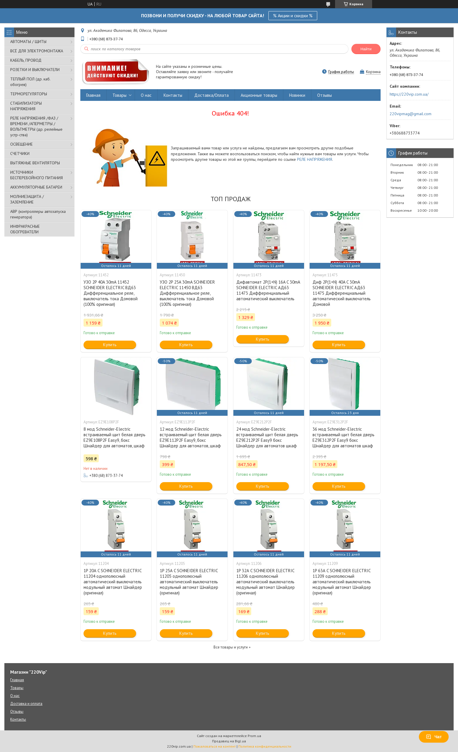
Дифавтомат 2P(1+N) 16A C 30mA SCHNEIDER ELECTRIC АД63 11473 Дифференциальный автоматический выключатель (268, 290)
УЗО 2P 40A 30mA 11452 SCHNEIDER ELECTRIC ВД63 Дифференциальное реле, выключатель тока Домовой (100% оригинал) (111, 293)
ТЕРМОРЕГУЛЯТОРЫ (28, 93)
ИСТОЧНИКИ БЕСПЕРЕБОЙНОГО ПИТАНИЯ (36, 175)
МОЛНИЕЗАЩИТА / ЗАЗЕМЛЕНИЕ (27, 199)
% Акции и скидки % (293, 15)
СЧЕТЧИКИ (20, 153)
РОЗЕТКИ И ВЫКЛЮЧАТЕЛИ (35, 69)
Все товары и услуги (231, 647)
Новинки (297, 95)
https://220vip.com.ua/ (409, 94)
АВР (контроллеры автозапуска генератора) (38, 214)
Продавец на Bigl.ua (229, 741)
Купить (110, 344)
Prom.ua (254, 736)
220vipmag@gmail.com (410, 113)
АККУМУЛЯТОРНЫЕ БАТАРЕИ (36, 187)
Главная (93, 95)
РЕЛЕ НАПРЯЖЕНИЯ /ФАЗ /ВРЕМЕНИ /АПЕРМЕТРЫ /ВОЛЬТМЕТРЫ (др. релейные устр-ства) (36, 126)
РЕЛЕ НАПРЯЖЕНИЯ (314, 159)
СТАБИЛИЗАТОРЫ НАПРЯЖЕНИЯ (26, 106)
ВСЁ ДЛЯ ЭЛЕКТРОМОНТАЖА (36, 51)
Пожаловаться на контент (214, 746)
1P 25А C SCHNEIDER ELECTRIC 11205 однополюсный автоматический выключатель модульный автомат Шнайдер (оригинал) (189, 582)
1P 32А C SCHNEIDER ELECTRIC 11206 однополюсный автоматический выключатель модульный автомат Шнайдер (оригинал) (265, 582)
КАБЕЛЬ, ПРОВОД (25, 60)
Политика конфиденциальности (264, 746)
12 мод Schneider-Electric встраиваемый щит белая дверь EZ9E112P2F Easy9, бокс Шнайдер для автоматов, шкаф (191, 437)
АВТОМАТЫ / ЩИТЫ (28, 41)
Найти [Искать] (366, 49)
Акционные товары (259, 95)
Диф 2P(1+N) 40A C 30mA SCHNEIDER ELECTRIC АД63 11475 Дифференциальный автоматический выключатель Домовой (342, 293)
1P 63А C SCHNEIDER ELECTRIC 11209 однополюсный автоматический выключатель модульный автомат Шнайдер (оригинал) (342, 582)
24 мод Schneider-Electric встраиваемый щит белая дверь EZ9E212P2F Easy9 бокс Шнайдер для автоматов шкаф (267, 437)
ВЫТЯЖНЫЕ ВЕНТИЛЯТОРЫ (35, 162)
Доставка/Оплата (211, 95)
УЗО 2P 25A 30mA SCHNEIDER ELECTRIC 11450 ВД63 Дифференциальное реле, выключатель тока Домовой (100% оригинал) (187, 293)
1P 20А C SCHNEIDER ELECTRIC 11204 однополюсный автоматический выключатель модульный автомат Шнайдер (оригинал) (113, 582)
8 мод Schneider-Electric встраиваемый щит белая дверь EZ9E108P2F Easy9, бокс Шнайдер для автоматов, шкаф (114, 437)
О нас (146, 95)
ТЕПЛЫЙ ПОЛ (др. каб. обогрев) (30, 81)
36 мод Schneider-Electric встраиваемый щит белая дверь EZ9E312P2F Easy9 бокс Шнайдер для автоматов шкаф (343, 437)
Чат (434, 736)
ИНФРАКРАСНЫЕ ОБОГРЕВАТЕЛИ (25, 229)
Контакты (173, 95)
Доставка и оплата (26, 703)
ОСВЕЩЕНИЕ (21, 144)
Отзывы (324, 95)
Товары (119, 95)
